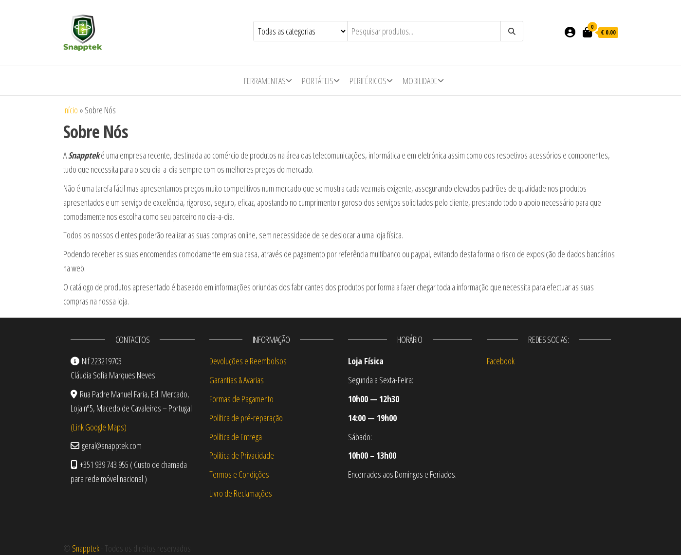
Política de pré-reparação (246, 418)
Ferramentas (265, 81)
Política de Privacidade (241, 455)
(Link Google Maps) (99, 427)
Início (70, 110)
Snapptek (85, 548)
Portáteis (317, 81)
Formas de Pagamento (241, 399)
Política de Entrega (235, 437)
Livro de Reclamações (240, 493)
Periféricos (368, 81)
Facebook (501, 361)
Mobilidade (420, 81)
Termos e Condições (239, 474)
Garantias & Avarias (236, 380)
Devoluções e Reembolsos (248, 361)
